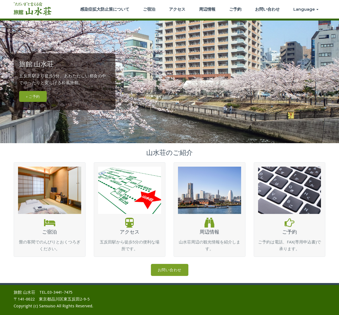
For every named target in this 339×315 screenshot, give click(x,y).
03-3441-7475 (59, 292)
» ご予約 (33, 96)
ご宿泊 (149, 9)
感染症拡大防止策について (104, 9)
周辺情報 (207, 9)
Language (305, 9)
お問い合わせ (267, 9)
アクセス (177, 9)
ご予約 (235, 9)
